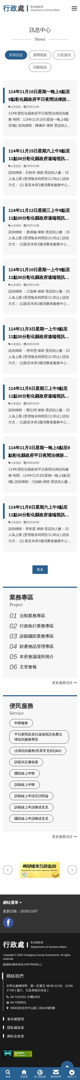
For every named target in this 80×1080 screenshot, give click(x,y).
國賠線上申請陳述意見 (31, 818)
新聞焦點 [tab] (40, 55)
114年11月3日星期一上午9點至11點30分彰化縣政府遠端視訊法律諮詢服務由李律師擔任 (38, 333)
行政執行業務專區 (37, 626)
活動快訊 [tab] (40, 67)
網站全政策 (15, 1036)
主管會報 (28, 667)
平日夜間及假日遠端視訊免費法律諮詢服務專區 (38, 737)
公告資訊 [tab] (64, 55)
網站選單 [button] (12, 902)
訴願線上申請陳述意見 (31, 807)
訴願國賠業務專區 (37, 636)
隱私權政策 (15, 1027)
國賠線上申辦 (24, 773)
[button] (74, 8)
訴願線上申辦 (24, 784)
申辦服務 (21, 723)
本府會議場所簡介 (37, 656)
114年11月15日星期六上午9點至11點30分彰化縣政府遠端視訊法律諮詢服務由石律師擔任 (39, 155)
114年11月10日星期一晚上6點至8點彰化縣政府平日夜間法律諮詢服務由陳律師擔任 (39, 96)
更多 (40, 569)
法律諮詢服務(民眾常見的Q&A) (37, 751)
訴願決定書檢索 (26, 762)
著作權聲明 (15, 1019)
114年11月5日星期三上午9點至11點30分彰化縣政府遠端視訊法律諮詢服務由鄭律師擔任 (38, 393)
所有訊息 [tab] (16, 55)
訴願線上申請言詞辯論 (31, 796)
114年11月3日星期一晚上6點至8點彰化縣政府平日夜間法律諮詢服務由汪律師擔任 (39, 452)
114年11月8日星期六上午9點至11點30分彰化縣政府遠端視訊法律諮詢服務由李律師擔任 (38, 512)
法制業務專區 (32, 615)
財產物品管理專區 (37, 646)
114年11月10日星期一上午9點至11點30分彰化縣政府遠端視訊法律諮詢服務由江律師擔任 (39, 274)
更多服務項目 (64, 683)
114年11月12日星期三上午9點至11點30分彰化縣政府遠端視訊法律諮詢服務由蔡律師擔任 (39, 215)
